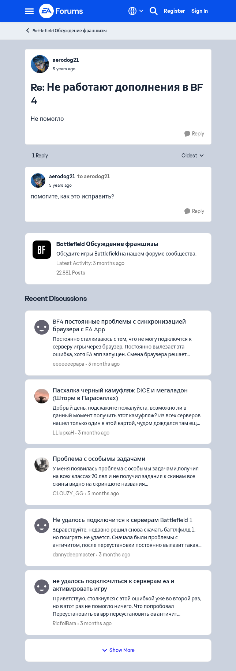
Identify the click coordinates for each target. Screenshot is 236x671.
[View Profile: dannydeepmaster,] (41, 525)
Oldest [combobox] (192, 156)
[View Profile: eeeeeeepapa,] (41, 327)
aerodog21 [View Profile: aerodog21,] (66, 60)
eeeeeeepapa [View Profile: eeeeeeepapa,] (68, 364)
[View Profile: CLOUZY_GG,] (41, 464)
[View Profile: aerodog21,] (40, 64)
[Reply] (194, 134)
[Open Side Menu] (29, 10)
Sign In (199, 11)
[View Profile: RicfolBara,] (41, 586)
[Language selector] (136, 11)
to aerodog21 (93, 176)
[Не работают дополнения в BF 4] (66, 69)
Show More (118, 650)
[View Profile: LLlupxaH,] (41, 396)
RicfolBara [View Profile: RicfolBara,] (64, 623)
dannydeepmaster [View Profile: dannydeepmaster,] (74, 554)
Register (174, 11)
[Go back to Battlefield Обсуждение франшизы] (126, 244)
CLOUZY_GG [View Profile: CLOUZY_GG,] (68, 493)
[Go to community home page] (61, 11)
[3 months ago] (103, 364)
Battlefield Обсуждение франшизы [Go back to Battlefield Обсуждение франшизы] (66, 30)
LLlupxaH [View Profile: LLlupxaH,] (63, 432)
